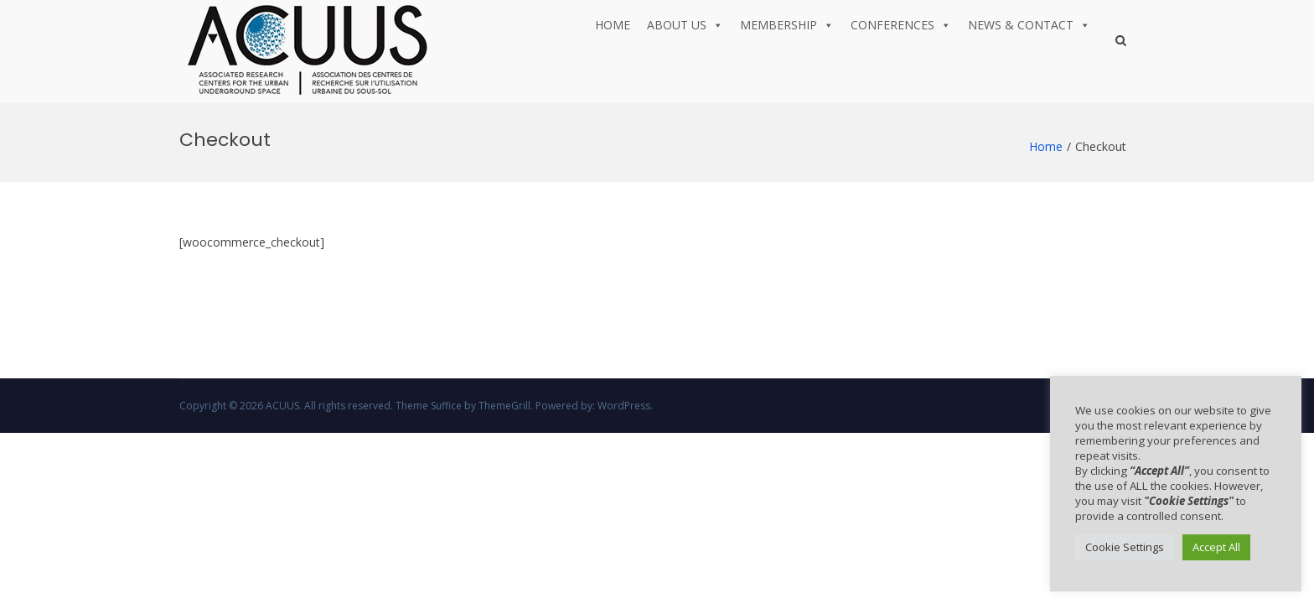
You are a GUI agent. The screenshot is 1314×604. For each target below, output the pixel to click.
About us (685, 25)
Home (612, 25)
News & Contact (1029, 25)
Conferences (901, 25)
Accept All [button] (1216, 547)
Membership (787, 25)
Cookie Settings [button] (1124, 547)
